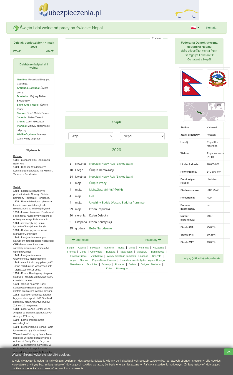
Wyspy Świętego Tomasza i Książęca (127, 256)
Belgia (70, 247)
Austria (82, 247)
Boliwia (133, 264)
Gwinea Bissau (78, 256)
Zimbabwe (97, 256)
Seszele (156, 256)
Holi (91, 196)
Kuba (109, 268)
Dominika (92, 264)
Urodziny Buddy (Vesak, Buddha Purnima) (117, 202)
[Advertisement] (116, 75)
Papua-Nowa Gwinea (104, 260)
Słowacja (95, 247)
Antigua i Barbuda (150, 264)
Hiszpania (158, 247)
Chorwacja (96, 251)
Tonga (72, 260)
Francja (71, 251)
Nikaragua (122, 268)
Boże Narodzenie (100, 228)
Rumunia (109, 247)
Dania (83, 251)
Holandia (144, 247)
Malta (131, 247)
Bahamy (106, 264)
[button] (195, 27)
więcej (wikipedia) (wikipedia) (202, 258)
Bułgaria (110, 251)
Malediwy (142, 251)
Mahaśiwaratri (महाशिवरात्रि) (106, 189)
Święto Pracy (98, 183)
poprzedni (80, 239)
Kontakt (211, 27)
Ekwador (120, 264)
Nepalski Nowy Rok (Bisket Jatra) (111, 163)
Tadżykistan (126, 251)
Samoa (84, 260)
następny (153, 239)
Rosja (121, 247)
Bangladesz (157, 251)
